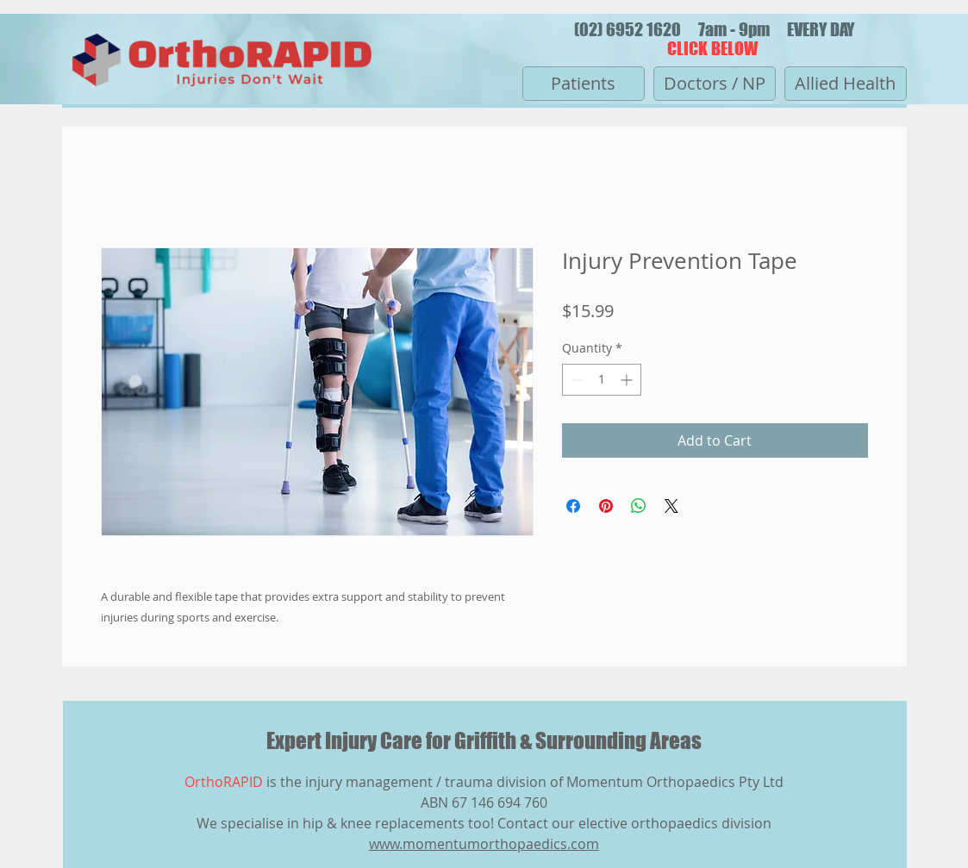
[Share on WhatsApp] (638, 506)
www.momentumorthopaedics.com (484, 843)
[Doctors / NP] (714, 83)
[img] (221, 92)
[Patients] (583, 83)
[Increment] (628, 380)
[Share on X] (671, 506)
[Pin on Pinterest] (606, 506)
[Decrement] (575, 380)
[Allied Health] (845, 83)
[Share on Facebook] (573, 506)
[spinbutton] (601, 380)
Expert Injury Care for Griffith (393, 740)
